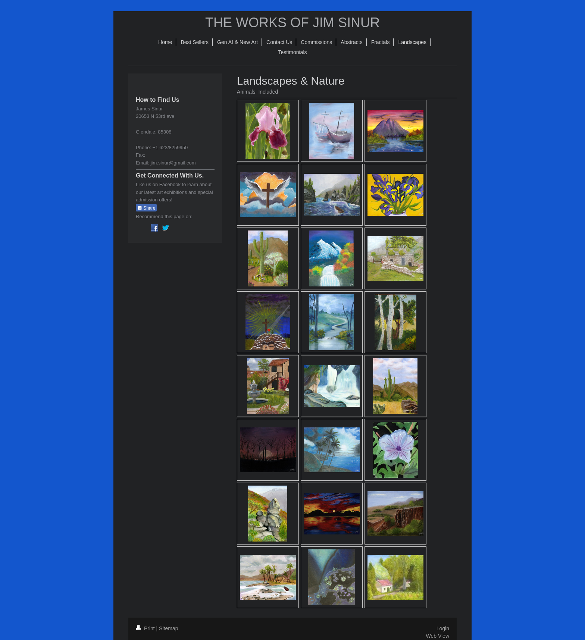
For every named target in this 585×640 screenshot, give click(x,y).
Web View (437, 636)
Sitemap (168, 628)
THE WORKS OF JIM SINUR (292, 22)
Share (146, 208)
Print (146, 628)
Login (443, 628)
